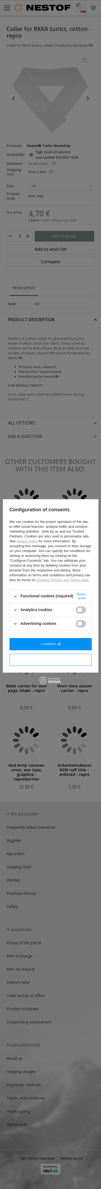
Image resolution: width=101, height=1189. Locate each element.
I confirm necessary (50, 659)
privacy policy (27, 541)
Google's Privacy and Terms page (62, 580)
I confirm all (50, 643)
